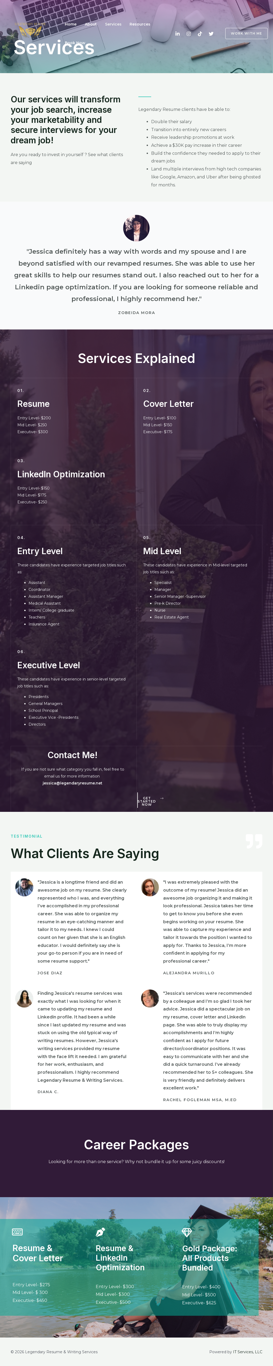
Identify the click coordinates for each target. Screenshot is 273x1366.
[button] (150, 801)
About (88, 24)
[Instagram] (188, 33)
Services (109, 24)
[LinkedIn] (177, 33)
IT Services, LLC (247, 1352)
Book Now (74, 42)
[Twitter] (211, 33)
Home (70, 24)
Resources (133, 24)
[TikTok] (200, 33)
